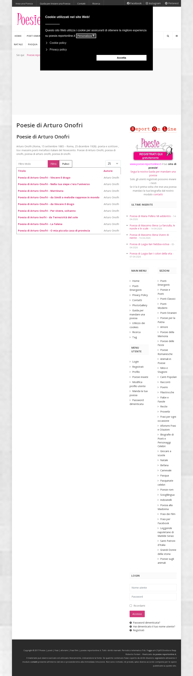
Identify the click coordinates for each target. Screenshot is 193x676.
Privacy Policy (140, 295)
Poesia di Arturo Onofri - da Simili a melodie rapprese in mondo (58, 197)
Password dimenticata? (145, 622)
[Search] (167, 36)
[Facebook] (134, 3)
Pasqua (164, 475)
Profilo (136, 371)
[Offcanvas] (176, 36)
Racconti (165, 382)
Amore (164, 327)
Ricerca (136, 332)
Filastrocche (167, 392)
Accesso (137, 614)
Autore (108, 171)
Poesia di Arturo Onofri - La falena (40, 224)
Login (135, 361)
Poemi (164, 387)
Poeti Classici (167, 298)
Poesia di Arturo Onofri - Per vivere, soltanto (47, 210)
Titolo (22, 171)
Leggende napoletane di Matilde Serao (166, 532)
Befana (164, 465)
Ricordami (139, 605)
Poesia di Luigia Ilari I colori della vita (151, 253)
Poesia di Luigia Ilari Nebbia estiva (150, 244)
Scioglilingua (167, 494)
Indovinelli (166, 500)
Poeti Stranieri (168, 313)
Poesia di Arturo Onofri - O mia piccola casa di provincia (54, 230)
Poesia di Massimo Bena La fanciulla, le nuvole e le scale (152, 227)
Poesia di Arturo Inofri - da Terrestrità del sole (48, 217)
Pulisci (65, 163)
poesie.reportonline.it (165, 654)
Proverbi (165, 411)
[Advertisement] (96, 83)
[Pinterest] (172, 3)
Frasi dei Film (167, 514)
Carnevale (166, 470)
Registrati (138, 366)
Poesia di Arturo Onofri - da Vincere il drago (46, 204)
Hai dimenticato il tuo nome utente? (152, 626)
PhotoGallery (139, 305)
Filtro (54, 163)
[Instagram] (153, 3)
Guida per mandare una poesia (137, 314)
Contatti (137, 300)
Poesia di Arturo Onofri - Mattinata (40, 190)
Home (135, 281)
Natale (164, 460)
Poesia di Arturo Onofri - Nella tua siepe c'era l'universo (54, 184)
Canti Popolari (168, 377)
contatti (158, 194)
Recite (163, 406)
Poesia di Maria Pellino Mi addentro (151, 216)
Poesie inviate (140, 377)
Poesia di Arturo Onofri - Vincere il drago (44, 177)
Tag (134, 337)
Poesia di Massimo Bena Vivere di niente (149, 236)
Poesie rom (166, 489)
